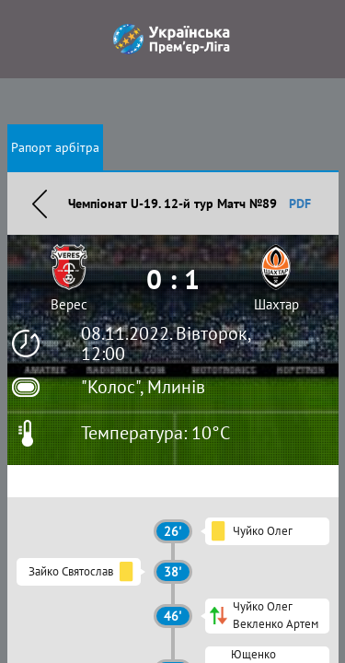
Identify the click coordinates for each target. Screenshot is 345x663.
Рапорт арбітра (55, 147)
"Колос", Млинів (143, 387)
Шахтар (276, 304)
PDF (300, 203)
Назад (39, 203)
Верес (69, 304)
